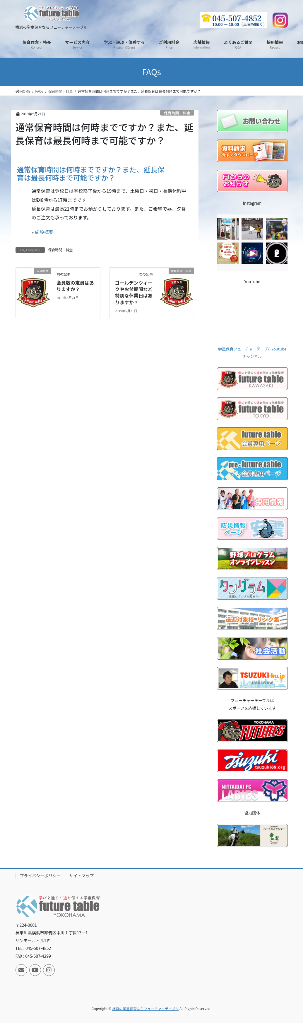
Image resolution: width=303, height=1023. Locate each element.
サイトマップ (81, 875)
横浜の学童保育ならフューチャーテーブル (145, 1008)
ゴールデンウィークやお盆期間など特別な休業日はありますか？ (134, 292)
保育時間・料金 (177, 113)
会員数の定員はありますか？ (75, 286)
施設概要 (44, 231)
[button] (105, 172)
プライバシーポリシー (40, 875)
